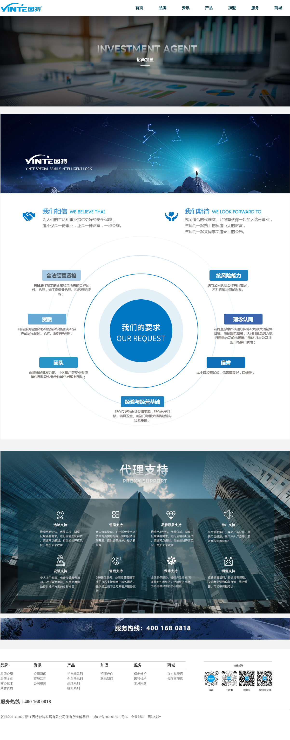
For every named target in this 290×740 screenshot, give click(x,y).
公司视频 (40, 683)
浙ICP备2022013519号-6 (110, 717)
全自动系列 (75, 678)
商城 (278, 8)
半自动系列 (75, 674)
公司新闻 (40, 674)
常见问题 (140, 683)
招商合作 (107, 674)
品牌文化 (6, 678)
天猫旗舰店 (175, 678)
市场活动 (40, 678)
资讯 (185, 8)
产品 (209, 8)
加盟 (232, 8)
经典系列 (73, 688)
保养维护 (140, 674)
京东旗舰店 (175, 674)
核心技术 (6, 683)
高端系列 (73, 683)
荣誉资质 (6, 688)
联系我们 (107, 678)
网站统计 (154, 717)
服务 (255, 8)
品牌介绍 (6, 674)
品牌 (162, 8)
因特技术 (140, 678)
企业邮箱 (137, 717)
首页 (139, 8)
